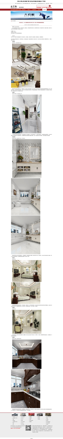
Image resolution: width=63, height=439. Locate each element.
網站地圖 (31, 438)
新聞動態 (31, 416)
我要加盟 (51, 3)
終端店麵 (39, 416)
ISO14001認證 (46, 428)
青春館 (30, 419)
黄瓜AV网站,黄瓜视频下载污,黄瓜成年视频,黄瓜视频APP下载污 (31, 1)
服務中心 (39, 9)
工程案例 (39, 419)
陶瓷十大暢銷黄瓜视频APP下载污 (26, 3)
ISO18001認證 (49, 428)
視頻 (13, 424)
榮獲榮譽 (31, 421)
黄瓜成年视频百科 (48, 421)
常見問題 (47, 419)
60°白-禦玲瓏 (22, 424)
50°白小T (22, 419)
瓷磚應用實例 (34, 9)
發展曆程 (14, 420)
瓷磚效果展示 (23, 9)
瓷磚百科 (47, 420)
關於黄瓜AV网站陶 (18, 9)
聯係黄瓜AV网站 (47, 3)
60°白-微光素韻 (23, 416)
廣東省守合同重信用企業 (34, 3)
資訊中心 (29, 9)
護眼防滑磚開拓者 (21, 7)
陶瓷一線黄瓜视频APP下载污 (18, 3)
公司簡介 (14, 416)
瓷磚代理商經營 (31, 420)
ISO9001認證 (42, 428)
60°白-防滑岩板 (23, 421)
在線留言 (47, 424)
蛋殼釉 (22, 420)
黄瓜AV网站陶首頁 (13, 9)
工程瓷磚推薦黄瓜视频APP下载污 (41, 3)
